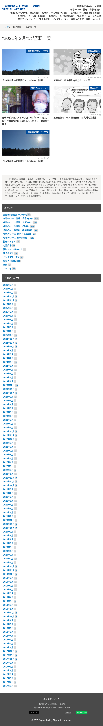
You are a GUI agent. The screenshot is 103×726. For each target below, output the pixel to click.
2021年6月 (8, 497)
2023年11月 (8, 389)
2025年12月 (8, 296)
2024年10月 (8, 346)
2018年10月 (8, 616)
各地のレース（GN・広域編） (32, 16)
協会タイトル (83, 16)
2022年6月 (8, 455)
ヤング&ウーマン (60, 19)
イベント (96, 19)
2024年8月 (8, 354)
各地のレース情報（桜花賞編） (86, 13)
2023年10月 (8, 393)
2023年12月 (8, 385)
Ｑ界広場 (96, 16)
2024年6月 (8, 362)
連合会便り (44, 19)
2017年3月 (8, 686)
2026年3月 (8, 285)
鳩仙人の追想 (77, 19)
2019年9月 (8, 578)
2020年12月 (8, 520)
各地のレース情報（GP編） (55, 13)
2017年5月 (8, 678)
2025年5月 (8, 320)
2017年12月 (8, 651)
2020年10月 (8, 528)
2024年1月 (8, 381)
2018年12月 (8, 613)
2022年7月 (8, 451)
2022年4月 (8, 462)
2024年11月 (8, 343)
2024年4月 (8, 370)
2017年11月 (8, 655)
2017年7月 (8, 670)
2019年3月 (8, 601)
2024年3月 (8, 374)
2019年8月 (8, 582)
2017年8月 (8, 667)
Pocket (68, 713)
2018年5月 (8, 632)
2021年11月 (8, 481)
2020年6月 (8, 543)
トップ (5, 27)
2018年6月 (8, 628)
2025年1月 (8, 335)
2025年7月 (8, 312)
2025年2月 (8, 331)
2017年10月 (8, 659)
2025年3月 (8, 327)
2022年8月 (8, 447)
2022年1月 (8, 474)
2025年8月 (8, 308)
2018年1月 (8, 647)
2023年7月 (8, 404)
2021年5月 (8, 501)
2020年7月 (8, 539)
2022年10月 (8, 439)
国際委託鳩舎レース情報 (89, 6)
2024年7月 (8, 358)
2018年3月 (8, 640)
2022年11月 (8, 435)
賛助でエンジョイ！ (27, 19)
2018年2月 (8, 643)
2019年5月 (8, 593)
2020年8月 (8, 535)
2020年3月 (8, 555)
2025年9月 (8, 304)
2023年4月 (8, 416)
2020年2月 (8, 559)
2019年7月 (8, 586)
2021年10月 (8, 485)
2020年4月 (8, 551)
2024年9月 (8, 350)
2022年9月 (8, 443)
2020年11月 (8, 524)
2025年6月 (8, 316)
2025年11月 (8, 300)
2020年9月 (8, 532)
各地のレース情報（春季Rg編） (85, 9)
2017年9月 (8, 663)
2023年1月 (8, 427)
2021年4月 (8, 505)
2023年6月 (8, 408)
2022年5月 (8, 458)
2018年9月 (8, 620)
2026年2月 (8, 289)
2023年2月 (8, 424)
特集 (88, 19)
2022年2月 (8, 470)
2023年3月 (8, 420)
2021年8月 (8, 489)
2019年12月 (8, 566)
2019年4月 (8, 597)
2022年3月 (8, 466)
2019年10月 (8, 574)
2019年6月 (8, 589)
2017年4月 (8, 682)
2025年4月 (8, 323)
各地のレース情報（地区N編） (25, 13)
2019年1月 (8, 609)
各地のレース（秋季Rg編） (62, 16)
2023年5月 (8, 412)
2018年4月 (8, 636)
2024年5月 (8, 366)
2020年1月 (8, 562)
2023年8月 (8, 401)
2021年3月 (8, 508)
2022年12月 (8, 431)
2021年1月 (8, 516)
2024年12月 (8, 339)
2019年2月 (8, 605)
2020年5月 (8, 547)
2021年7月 (8, 493)
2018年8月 (8, 624)
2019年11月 (8, 570)
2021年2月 (8, 512)
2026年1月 (8, 292)
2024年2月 (8, 377)
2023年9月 (8, 397)
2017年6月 (8, 674)
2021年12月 (8, 478)
